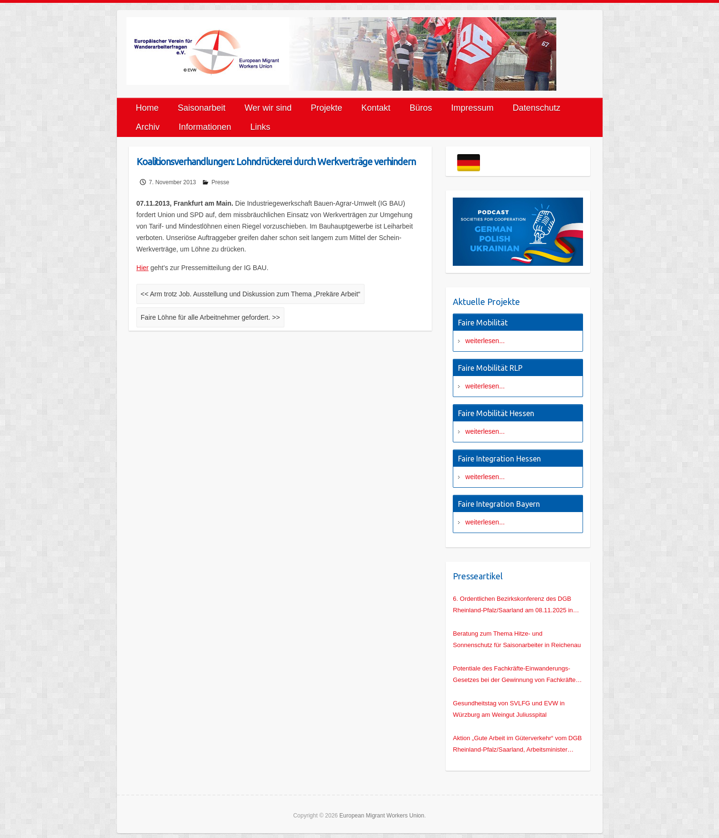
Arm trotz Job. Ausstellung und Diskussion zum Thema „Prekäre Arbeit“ (250, 294)
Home (147, 108)
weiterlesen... (484, 341)
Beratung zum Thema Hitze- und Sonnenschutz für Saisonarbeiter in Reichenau (517, 639)
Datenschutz (536, 108)
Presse (220, 182)
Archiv (148, 127)
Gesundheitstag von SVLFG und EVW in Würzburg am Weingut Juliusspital (508, 709)
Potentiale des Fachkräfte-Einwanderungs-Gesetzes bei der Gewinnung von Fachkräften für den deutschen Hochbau (516, 675)
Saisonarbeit (202, 108)
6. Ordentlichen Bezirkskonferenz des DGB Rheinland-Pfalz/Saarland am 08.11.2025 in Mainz (513, 605)
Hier (142, 268)
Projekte (326, 108)
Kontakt (375, 108)
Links (260, 127)
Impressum (472, 108)
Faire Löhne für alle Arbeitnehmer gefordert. (210, 317)
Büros (420, 108)
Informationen (205, 127)
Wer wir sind (268, 108)
